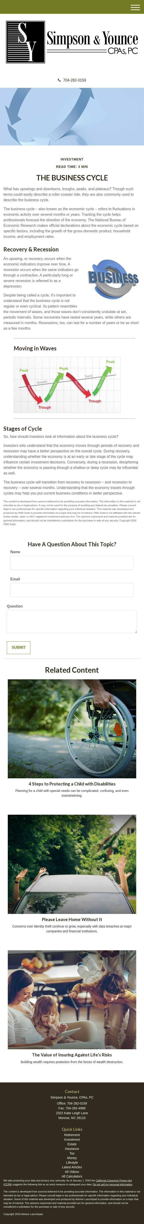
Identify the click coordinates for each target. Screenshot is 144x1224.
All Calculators (72, 1176)
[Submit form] (18, 647)
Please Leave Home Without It (72, 919)
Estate (72, 1144)
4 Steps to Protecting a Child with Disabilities (72, 783)
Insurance (72, 1149)
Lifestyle (72, 1162)
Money (72, 1158)
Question (15, 606)
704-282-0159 (72, 80)
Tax (72, 1153)
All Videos (72, 1172)
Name (15, 552)
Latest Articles (72, 1167)
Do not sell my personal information (112, 1184)
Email (15, 579)
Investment (72, 1139)
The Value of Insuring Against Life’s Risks (72, 1054)
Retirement (72, 1135)
